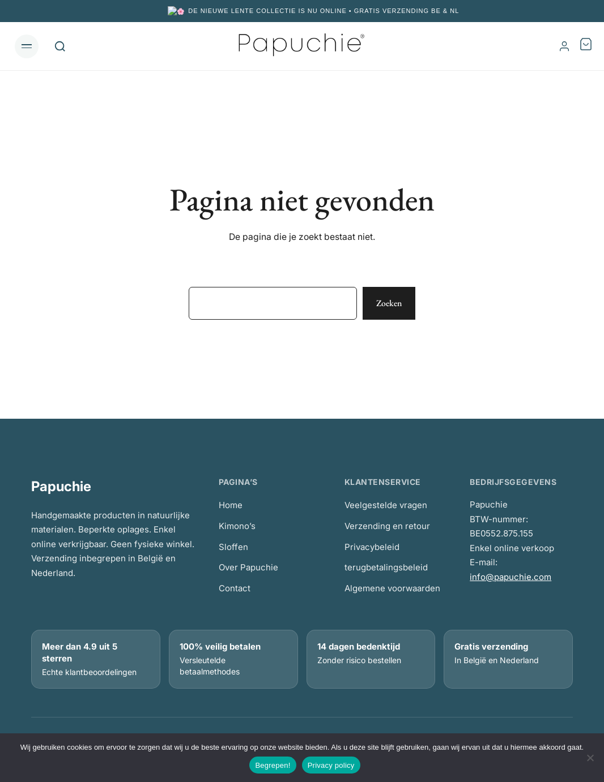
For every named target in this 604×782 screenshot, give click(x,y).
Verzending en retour (387, 525)
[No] (590, 757)
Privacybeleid (371, 546)
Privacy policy (331, 765)
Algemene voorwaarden (392, 587)
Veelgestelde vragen (385, 504)
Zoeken (389, 302)
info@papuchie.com (510, 576)
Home (231, 504)
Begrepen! (272, 765)
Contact (234, 587)
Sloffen (233, 546)
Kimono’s (237, 525)
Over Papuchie (248, 566)
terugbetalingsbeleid (386, 566)
